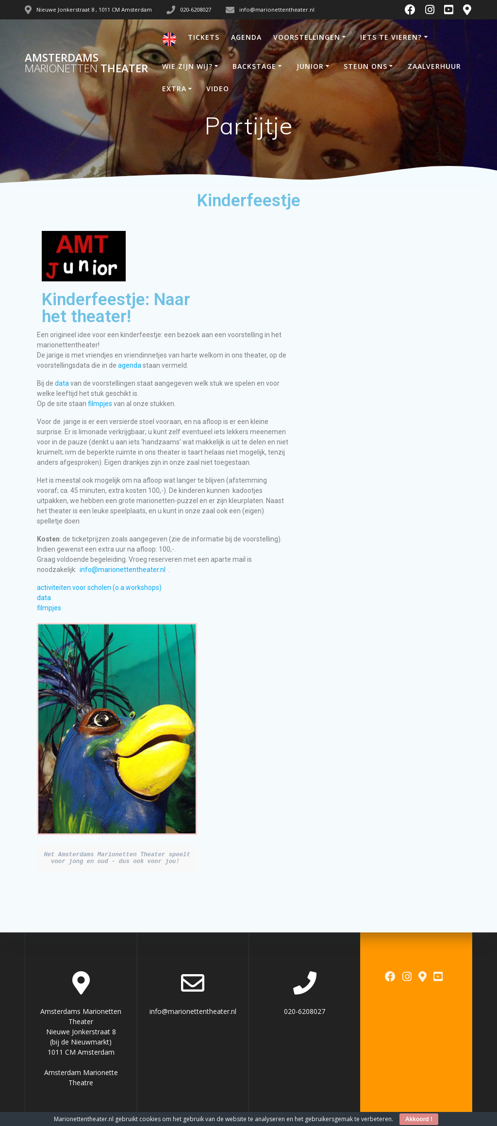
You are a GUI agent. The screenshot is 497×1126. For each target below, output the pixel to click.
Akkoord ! (418, 1119)
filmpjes (101, 404)
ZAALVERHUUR (434, 66)
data (62, 383)
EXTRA (174, 88)
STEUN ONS (365, 66)
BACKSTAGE (254, 66)
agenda (129, 365)
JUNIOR (310, 66)
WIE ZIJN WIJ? (187, 66)
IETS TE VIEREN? (391, 37)
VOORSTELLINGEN (306, 37)
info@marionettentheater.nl (123, 569)
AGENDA (246, 37)
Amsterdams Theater (86, 63)
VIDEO (217, 88)
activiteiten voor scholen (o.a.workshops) (99, 587)
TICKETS (203, 37)
